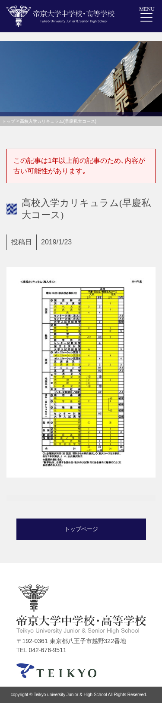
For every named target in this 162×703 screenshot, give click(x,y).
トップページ (81, 529)
